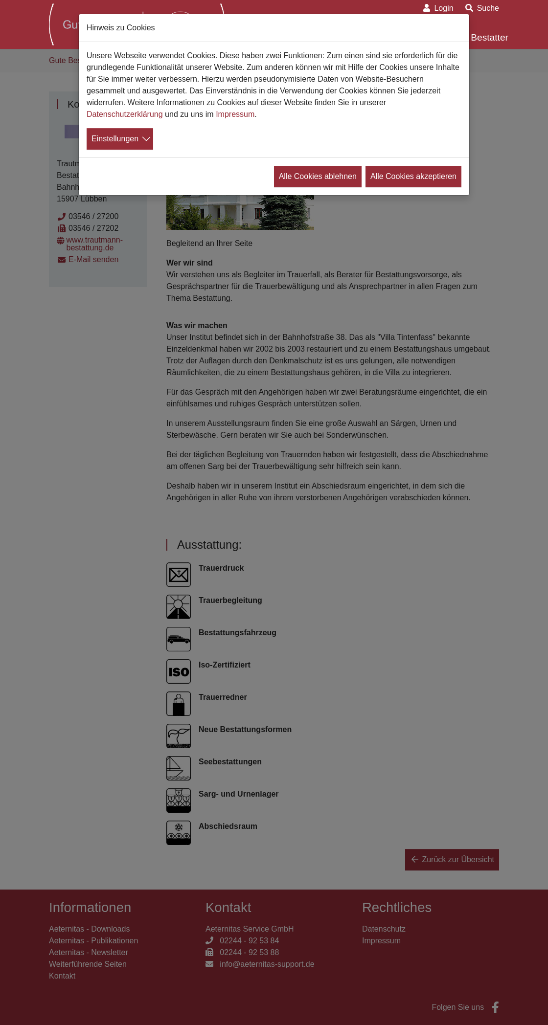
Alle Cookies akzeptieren (413, 176)
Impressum (235, 114)
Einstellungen (114, 138)
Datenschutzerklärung (125, 114)
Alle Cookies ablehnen (318, 176)
